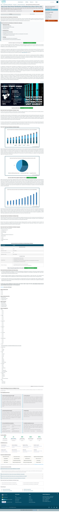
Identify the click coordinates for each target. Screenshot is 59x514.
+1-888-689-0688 (47, 501)
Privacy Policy (35, 513)
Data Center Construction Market (28, 493)
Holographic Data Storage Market (7, 493)
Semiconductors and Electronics (7, 4)
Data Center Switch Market (6, 492)
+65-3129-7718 (46, 503)
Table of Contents (32, 15)
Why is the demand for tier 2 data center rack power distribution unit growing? (22, 477)
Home (1, 4)
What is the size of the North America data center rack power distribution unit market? (22, 479)
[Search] (57, 2)
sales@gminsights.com (47, 504)
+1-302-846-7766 (46, 502)
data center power (24, 54)
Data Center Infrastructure (21, 4)
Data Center (15, 4)
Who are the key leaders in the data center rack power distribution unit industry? (22, 481)
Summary (10, 15)
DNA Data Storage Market (27, 492)
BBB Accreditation (13, 441)
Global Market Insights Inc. (5, 510)
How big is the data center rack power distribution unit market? (22, 472)
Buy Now (51, 9)
